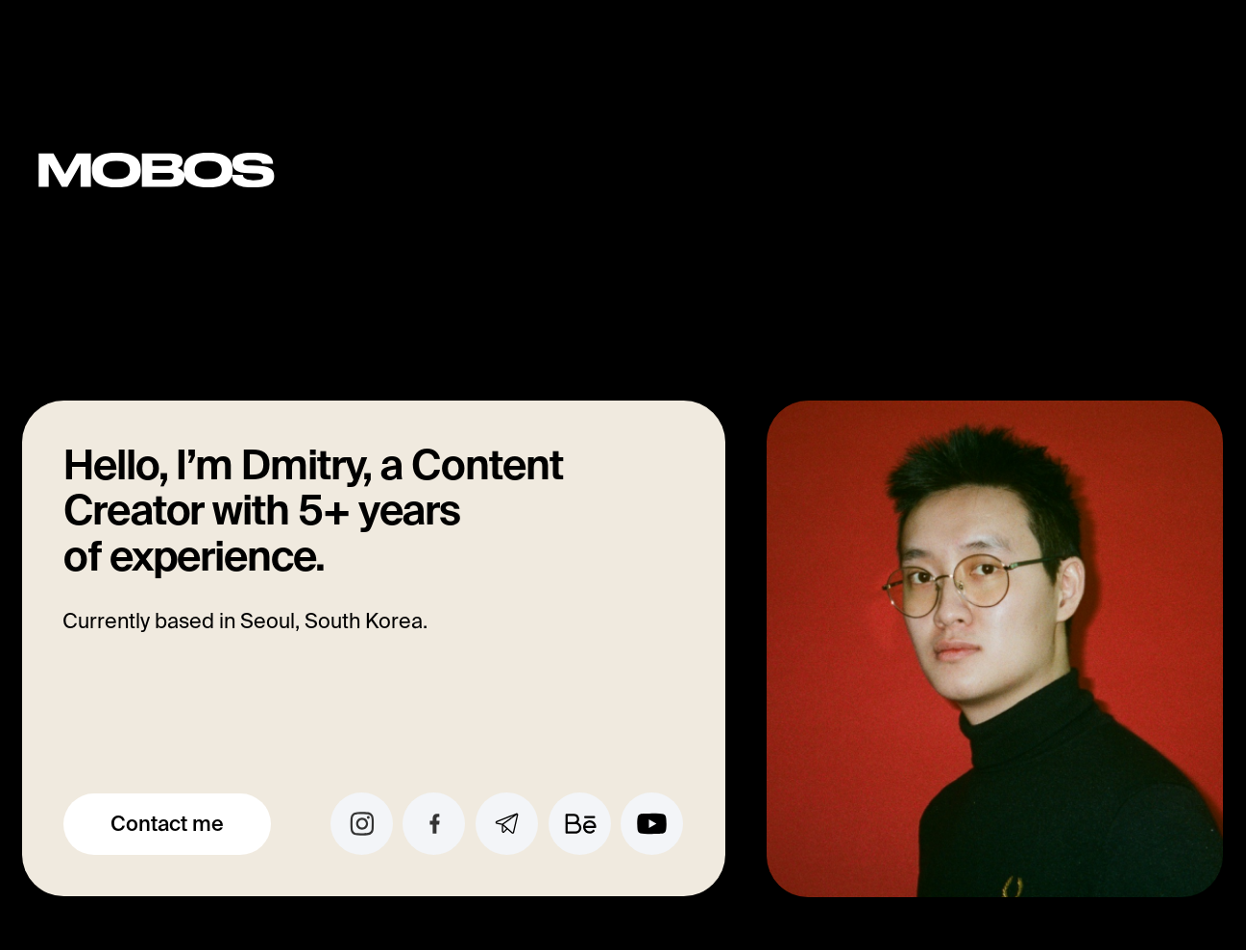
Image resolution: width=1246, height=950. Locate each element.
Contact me (167, 823)
